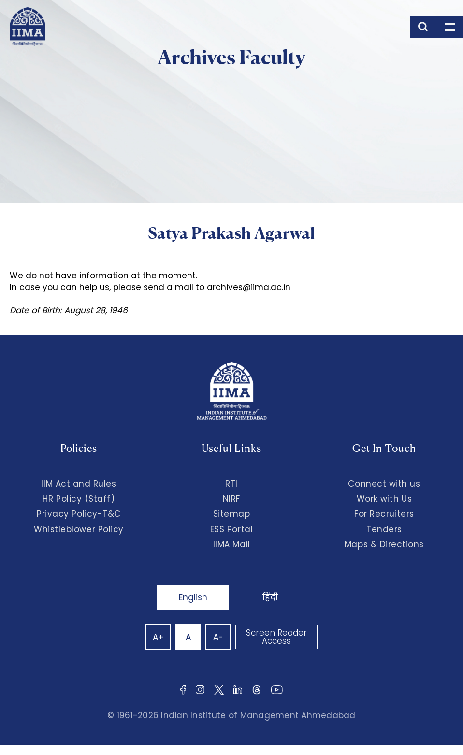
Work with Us (384, 499)
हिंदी (270, 597)
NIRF (231, 499)
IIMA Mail (231, 544)
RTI (231, 484)
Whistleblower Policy (79, 529)
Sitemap (231, 514)
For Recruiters (384, 514)
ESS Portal (231, 529)
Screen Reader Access (276, 637)
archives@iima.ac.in (248, 287)
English (193, 597)
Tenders (384, 529)
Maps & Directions (384, 544)
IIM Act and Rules (78, 484)
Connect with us (384, 484)
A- (218, 637)
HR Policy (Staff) (79, 499)
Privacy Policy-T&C (79, 514)
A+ (158, 637)
